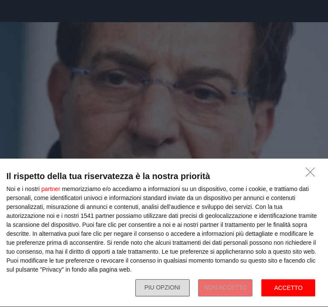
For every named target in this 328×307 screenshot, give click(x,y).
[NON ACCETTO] (312, 174)
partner (50, 189)
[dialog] (164, 233)
